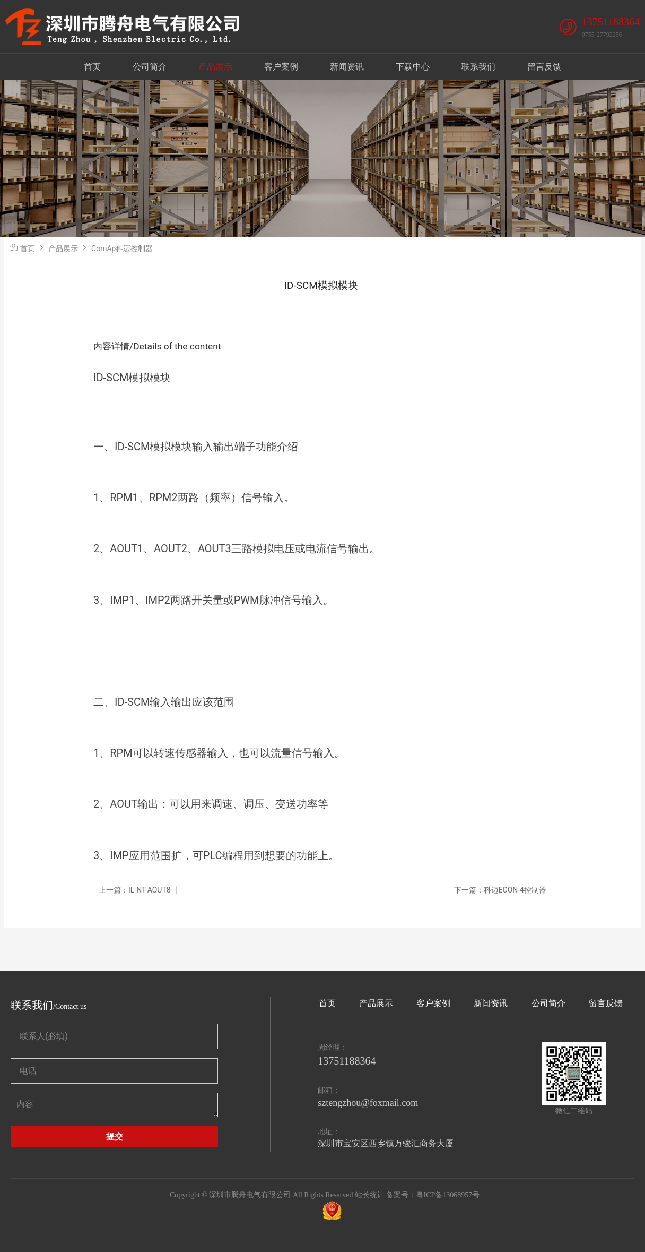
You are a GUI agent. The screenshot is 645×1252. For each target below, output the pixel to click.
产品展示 (215, 67)
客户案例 (281, 67)
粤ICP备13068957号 (448, 1195)
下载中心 (413, 67)
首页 (92, 67)
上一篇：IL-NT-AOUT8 (135, 890)
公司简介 (150, 67)
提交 (114, 1136)
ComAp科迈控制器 (122, 248)
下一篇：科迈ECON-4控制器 (500, 890)
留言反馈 (544, 67)
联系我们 (478, 67)
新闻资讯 (347, 67)
